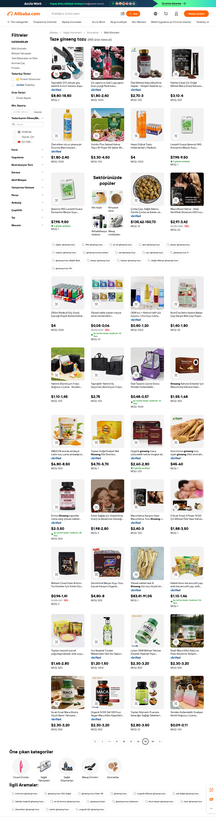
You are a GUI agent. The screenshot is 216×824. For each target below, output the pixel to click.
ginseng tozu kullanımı (125, 801)
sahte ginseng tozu (57, 809)
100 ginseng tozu (92, 244)
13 (145, 741)
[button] (122, 14)
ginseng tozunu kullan (95, 252)
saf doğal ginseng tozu (185, 793)
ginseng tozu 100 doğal (57, 793)
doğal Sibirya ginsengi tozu (163, 260)
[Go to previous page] (95, 741)
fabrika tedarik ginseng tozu (28, 801)
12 (138, 741)
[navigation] (27, 387)
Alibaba (54, 32)
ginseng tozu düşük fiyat (66, 260)
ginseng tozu (118, 793)
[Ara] (133, 14)
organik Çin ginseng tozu (90, 809)
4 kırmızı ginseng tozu (24, 793)
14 (153, 741)
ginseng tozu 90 (62, 268)
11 (131, 741)
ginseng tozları (96, 801)
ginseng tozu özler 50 (90, 793)
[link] (211, 790)
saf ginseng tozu (125, 252)
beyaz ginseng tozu (178, 244)
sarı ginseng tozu (152, 252)
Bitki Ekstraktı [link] (111, 32)
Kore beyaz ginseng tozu (159, 801)
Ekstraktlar (93, 32)
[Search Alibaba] (84, 14)
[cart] (166, 14)
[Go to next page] (160, 741)
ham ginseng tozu (191, 801)
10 (124, 741)
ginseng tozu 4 (179, 252)
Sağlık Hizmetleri (72, 32)
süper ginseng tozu (63, 244)
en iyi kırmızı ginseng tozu (65, 801)
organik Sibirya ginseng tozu (150, 793)
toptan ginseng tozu (64, 252)
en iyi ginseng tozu (120, 244)
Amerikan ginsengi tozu (25, 809)
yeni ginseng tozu (149, 244)
